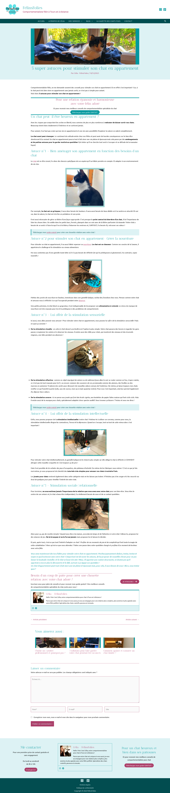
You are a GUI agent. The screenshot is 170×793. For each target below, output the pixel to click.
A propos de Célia (57, 21)
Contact (127, 21)
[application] (81, 21)
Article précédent (39, 619)
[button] (165, 21)
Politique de (85, 788)
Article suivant (132, 619)
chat (34, 161)
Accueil (42, 21)
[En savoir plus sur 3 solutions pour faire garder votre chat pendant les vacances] (85, 642)
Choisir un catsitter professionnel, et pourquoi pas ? (50, 651)
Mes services (76, 21)
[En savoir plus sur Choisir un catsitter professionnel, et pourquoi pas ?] (51, 642)
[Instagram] (160, 9)
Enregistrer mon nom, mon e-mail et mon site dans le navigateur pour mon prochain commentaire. (72, 717)
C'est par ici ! (31, 770)
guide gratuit (51, 232)
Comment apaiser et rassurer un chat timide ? (119, 651)
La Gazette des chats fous (108, 21)
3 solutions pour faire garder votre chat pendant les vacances (85, 651)
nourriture (87, 244)
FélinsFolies (32, 8)
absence (82, 300)
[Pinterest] (164, 9)
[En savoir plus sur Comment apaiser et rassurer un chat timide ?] (119, 642)
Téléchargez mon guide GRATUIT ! (85, 112)
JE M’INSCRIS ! (129, 581)
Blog (89, 21)
